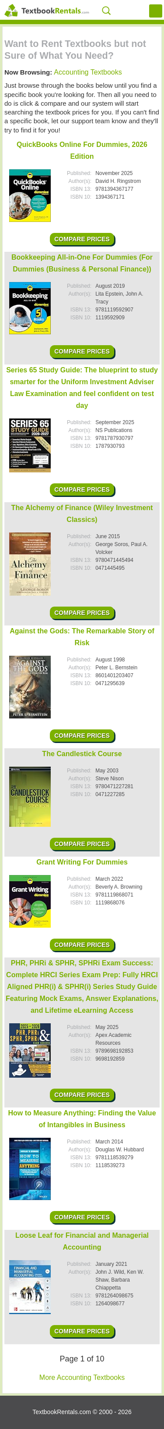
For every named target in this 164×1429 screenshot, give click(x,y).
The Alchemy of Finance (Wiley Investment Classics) (82, 513)
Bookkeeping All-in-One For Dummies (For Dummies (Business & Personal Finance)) (82, 263)
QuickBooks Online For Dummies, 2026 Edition (82, 150)
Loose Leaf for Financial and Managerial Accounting (82, 1241)
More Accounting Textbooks (82, 1377)
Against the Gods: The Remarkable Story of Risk (82, 637)
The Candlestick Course (82, 753)
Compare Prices (82, 239)
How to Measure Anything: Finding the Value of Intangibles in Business (82, 1119)
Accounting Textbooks (88, 72)
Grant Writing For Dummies (82, 862)
